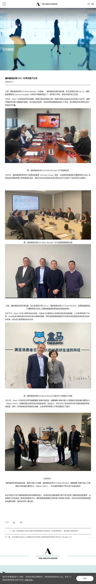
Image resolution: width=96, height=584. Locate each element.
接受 (84, 578)
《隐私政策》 (29, 580)
